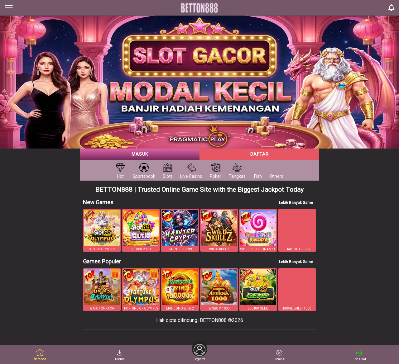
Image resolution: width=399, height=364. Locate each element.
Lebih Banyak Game (296, 203)
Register (199, 353)
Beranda (40, 355)
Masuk (140, 154)
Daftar (259, 154)
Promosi (279, 355)
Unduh (120, 355)
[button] (102, 230)
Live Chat (359, 355)
